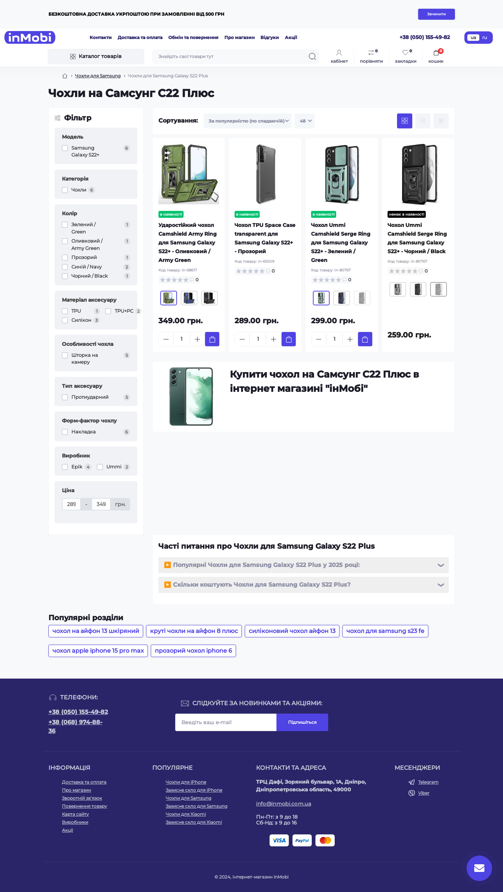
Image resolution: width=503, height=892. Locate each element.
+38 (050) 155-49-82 (78, 711)
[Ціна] (71, 504)
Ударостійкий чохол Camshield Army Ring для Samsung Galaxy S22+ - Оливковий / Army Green (187, 242)
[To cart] (212, 339)
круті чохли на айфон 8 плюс (194, 631)
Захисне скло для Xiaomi (194, 822)
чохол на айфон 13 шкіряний (95, 631)
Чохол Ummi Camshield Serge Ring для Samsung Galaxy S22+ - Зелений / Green (340, 242)
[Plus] (197, 339)
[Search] (312, 56)
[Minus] (166, 339)
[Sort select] (248, 121)
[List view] (423, 121)
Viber (423, 793)
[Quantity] (181, 339)
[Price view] (441, 121)
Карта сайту (75, 814)
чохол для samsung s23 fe (385, 631)
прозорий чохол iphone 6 (193, 650)
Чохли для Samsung (98, 75)
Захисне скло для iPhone (194, 790)
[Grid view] (404, 121)
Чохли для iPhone (186, 782)
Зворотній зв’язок (82, 798)
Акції (291, 37)
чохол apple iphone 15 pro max (98, 650)
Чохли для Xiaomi (186, 814)
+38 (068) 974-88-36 (75, 726)
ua (473, 37)
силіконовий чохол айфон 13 (292, 631)
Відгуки (269, 37)
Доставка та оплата (140, 37)
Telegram (428, 782)
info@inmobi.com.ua (283, 803)
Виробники (75, 822)
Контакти (101, 37)
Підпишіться (302, 722)
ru (484, 37)
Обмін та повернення (193, 37)
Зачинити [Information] (436, 14)
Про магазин (239, 37)
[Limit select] (305, 121)
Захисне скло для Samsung (196, 806)
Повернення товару (84, 806)
